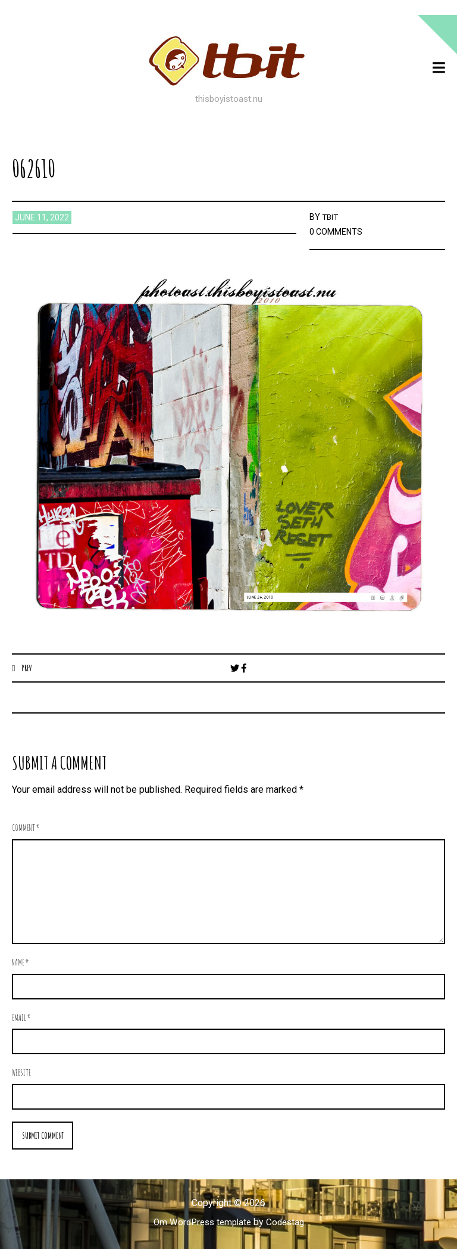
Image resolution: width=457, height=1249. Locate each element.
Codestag (288, 1223)
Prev (27, 668)
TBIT (331, 217)
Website (21, 1073)
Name (20, 963)
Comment (26, 828)
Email (21, 1018)
